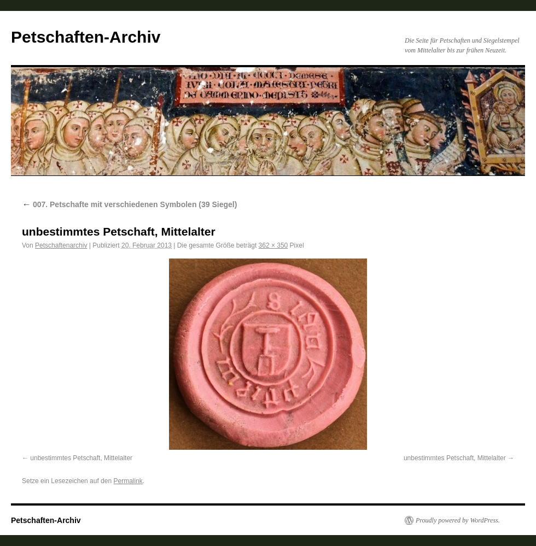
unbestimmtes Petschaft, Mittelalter (81, 458)
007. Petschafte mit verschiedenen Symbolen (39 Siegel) (129, 204)
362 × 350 (273, 245)
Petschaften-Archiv (85, 37)
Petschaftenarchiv (61, 245)
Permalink (127, 481)
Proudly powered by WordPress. (458, 520)
